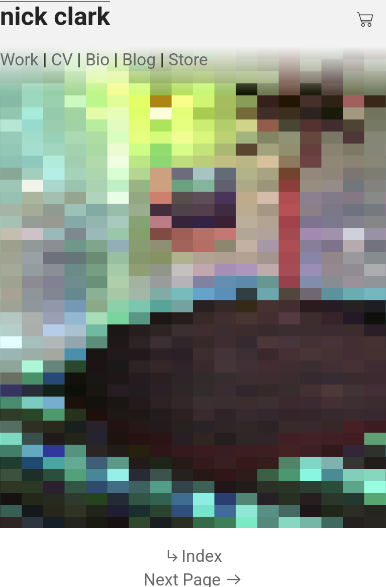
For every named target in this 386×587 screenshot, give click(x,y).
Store (188, 59)
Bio (97, 59)
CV (62, 59)
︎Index (193, 556)
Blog (139, 59)
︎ (366, 20)
